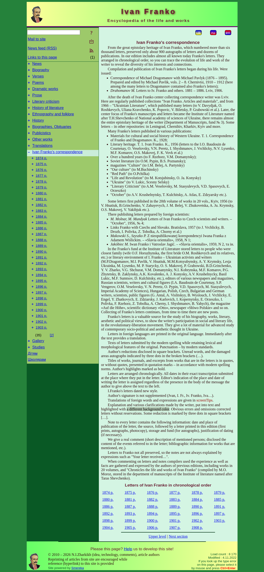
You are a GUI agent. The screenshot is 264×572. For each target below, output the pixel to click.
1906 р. (152, 527)
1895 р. (41, 307)
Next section (178, 536)
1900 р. (41, 339)
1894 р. (41, 300)
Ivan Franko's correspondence (57, 162)
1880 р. (41, 208)
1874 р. (41, 169)
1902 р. (41, 352)
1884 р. (41, 235)
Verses (38, 78)
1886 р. (41, 248)
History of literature (48, 113)
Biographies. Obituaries (51, 134)
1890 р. (41, 274)
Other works (42, 148)
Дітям (32, 386)
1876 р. (41, 182)
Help (128, 549)
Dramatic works (45, 92)
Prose (37, 99)
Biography (40, 71)
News (37, 64)
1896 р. (41, 313)
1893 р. (41, 293)
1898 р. (41, 326)
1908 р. (197, 527)
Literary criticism (45, 106)
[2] (52, 367)
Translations (42, 155)
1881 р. (41, 215)
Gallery (38, 373)
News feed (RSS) (42, 48)
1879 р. (41, 202)
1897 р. (41, 320)
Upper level (157, 536)
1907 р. (174, 527)
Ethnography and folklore (53, 120)
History (38, 127)
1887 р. (41, 254)
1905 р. (130, 527)
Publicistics (41, 141)
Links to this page (42, 57)
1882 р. (41, 222)
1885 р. (41, 241)
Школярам (37, 392)
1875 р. (41, 176)
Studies (38, 380)
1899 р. (41, 333)
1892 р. (41, 287)
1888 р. (41, 261)
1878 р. (41, 195)
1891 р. (41, 280)
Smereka (77, 568)
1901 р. (41, 346)
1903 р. (41, 359)
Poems (38, 85)
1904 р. (107, 527)
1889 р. (41, 267)
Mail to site (37, 39)
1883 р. (41, 228)
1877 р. (41, 189)
